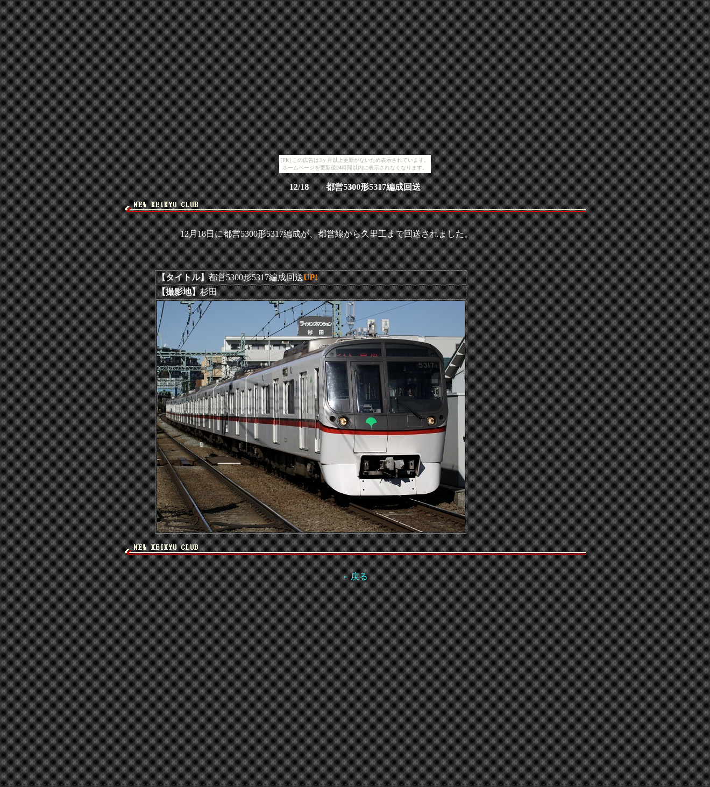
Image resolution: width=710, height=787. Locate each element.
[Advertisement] (355, 216)
